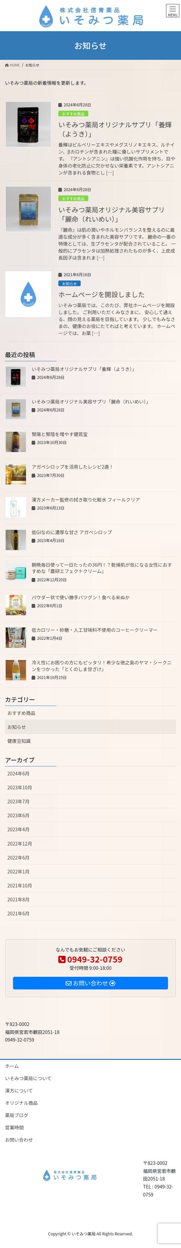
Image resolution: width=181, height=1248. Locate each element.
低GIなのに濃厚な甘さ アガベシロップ (72, 532)
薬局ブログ (16, 1115)
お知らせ (69, 283)
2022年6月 (18, 857)
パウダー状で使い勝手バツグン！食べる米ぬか (81, 597)
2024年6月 (18, 773)
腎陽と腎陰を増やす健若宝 (60, 434)
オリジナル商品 (21, 1102)
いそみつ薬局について (28, 1078)
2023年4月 (18, 829)
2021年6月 (18, 913)
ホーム (12, 1066)
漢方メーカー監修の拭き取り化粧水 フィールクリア (86, 499)
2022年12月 (19, 843)
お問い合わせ (19, 1139)
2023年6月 (18, 815)
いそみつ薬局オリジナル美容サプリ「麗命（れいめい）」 (111, 214)
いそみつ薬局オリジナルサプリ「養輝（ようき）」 (115, 129)
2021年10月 (19, 885)
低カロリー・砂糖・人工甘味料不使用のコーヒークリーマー (95, 629)
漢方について (19, 1090)
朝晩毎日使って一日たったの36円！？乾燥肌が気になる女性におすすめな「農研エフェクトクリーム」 (102, 568)
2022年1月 (18, 871)
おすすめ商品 (73, 113)
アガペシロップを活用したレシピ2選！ (73, 466)
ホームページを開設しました (101, 294)
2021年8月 (18, 899)
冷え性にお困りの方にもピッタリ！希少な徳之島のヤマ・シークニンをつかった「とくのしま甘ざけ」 (102, 665)
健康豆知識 (19, 740)
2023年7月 (18, 801)
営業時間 (14, 1127)
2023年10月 (19, 787)
